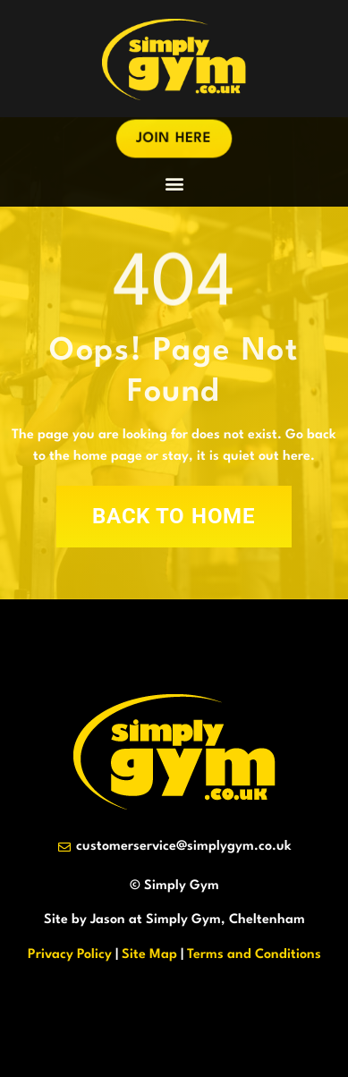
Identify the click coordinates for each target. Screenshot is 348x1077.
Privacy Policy (70, 955)
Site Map (149, 955)
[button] (174, 183)
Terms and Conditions (254, 955)
